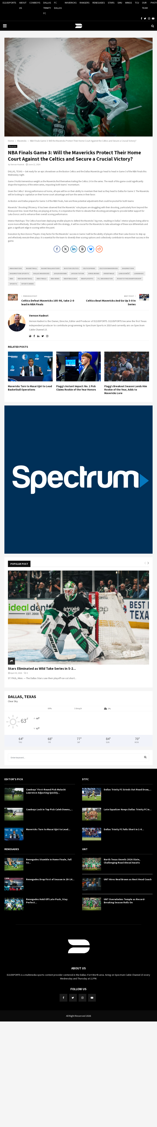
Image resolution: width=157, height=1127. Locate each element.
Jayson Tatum (77, 273)
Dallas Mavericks (41, 273)
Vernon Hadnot (17, 164)
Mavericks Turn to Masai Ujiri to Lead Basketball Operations (30, 388)
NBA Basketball (25, 278)
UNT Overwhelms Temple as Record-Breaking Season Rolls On (124, 901)
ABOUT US (22, 5)
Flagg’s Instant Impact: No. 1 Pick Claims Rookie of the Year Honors (76, 388)
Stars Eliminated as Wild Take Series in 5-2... (42, 668)
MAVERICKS (71, 2)
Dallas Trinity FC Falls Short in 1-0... (124, 829)
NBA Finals (41, 278)
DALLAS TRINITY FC (47, 8)
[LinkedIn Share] (73, 249)
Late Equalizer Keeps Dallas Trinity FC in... (128, 809)
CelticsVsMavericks (108, 268)
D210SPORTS (9, 2)
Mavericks (12, 146)
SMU (120, 2)
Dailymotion (128, 268)
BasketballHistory (50, 268)
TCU (137, 2)
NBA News (55, 278)
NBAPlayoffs (87, 278)
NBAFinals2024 (70, 278)
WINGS (128, 2)
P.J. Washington (105, 278)
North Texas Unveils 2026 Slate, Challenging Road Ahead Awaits (122, 861)
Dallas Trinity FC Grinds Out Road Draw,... (127, 789)
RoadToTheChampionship (129, 278)
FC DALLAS (58, 5)
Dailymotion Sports (19, 273)
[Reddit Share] (99, 249)
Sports (13, 284)
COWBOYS (34, 2)
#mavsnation (16, 268)
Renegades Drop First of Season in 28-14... (50, 879)
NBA (11, 278)
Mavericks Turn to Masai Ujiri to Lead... (48, 829)
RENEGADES (99, 2)
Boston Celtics (71, 268)
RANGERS (85, 2)
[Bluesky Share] (90, 249)
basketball (31, 268)
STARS (111, 2)
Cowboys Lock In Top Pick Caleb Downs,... (49, 809)
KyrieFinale (109, 273)
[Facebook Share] (57, 249)
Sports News (27, 284)
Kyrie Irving (93, 273)
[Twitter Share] (65, 249)
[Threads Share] (82, 249)
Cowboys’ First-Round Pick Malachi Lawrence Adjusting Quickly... (46, 791)
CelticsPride (89, 268)
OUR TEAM (145, 5)
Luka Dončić (124, 273)
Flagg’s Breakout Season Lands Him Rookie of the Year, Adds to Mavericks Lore (125, 390)
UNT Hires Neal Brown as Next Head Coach (128, 879)
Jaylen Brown (60, 273)
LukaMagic (139, 273)
